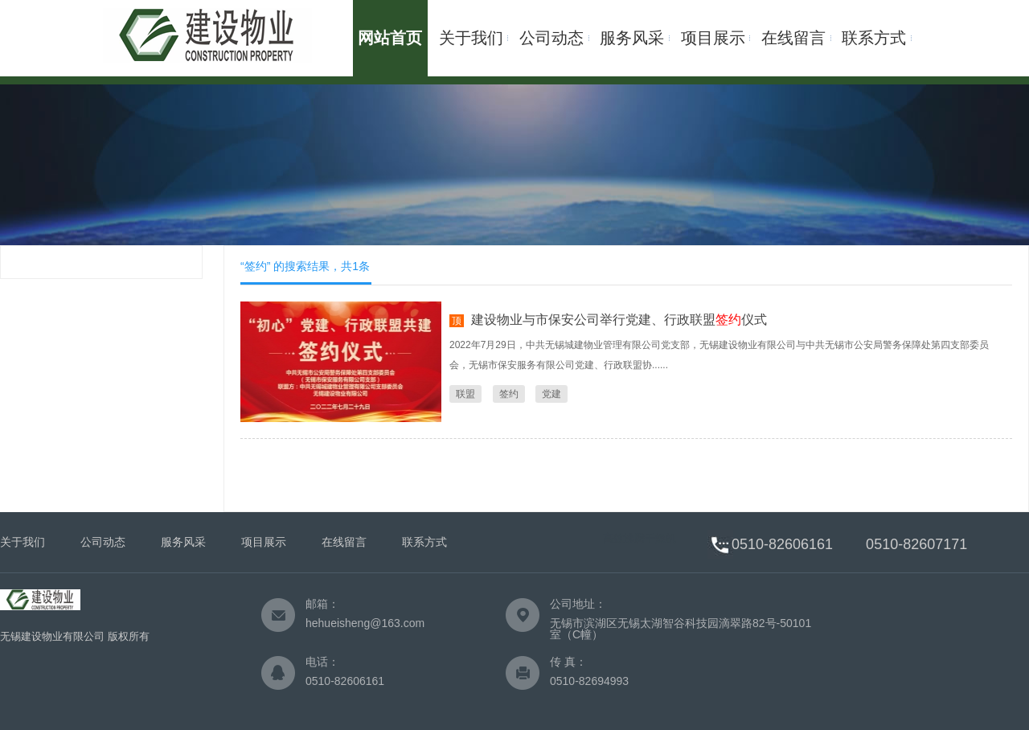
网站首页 (390, 38)
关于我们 (471, 38)
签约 (509, 394)
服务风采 (632, 38)
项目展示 (713, 38)
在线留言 (793, 38)
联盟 (465, 394)
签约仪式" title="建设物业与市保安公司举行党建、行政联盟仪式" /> (340, 361)
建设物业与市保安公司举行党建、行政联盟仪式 (619, 319)
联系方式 (874, 38)
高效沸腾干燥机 (639, 538)
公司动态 (551, 38)
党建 (551, 394)
